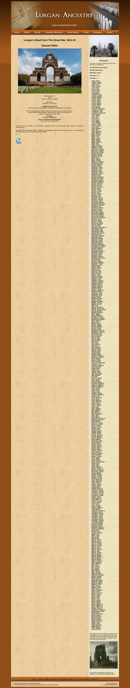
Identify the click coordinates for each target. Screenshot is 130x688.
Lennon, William (96, 104)
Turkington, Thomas (98, 520)
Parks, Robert (96, 381)
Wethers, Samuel (97, 576)
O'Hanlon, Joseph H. (98, 365)
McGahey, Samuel (97, 249)
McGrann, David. (97, 261)
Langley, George (96, 82)
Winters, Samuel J (97, 608)
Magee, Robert (96, 139)
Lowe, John (95, 118)
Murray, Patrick (96, 340)
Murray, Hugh (96, 337)
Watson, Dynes (96, 541)
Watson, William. (97, 555)
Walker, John (95, 534)
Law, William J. (96, 93)
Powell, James (96, 403)
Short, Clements (96, 455)
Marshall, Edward (97, 155)
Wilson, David (96, 591)
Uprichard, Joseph (97, 524)
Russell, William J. (97, 436)
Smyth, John (95, 464)
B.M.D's (27, 32)
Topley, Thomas (96, 506)
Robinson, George (97, 422)
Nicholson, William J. (98, 357)
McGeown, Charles (97, 252)
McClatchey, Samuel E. (98, 203)
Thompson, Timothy (98, 491)
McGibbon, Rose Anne (98, 258)
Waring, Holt (95, 537)
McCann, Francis (97, 185)
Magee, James (96, 135)
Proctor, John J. (96, 406)
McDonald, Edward (97, 238)
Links (76, 679)
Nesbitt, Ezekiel (96, 349)
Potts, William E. (96, 402)
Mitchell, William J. (97, 311)
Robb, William (96, 421)
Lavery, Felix (95, 88)
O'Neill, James (96, 368)
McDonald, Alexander (98, 235)
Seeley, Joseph (96, 443)
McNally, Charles (97, 284)
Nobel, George (96, 358)
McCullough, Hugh (97, 230)
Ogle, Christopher (97, 374)
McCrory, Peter (96, 226)
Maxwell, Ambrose (97, 164)
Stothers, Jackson (97, 476)
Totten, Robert (96, 509)
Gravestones (63, 679)
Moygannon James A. (98, 330)
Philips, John (95, 396)
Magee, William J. (97, 142)
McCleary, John (96, 206)
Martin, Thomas (96, 160)
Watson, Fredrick (97, 542)
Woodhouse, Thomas (98, 611)
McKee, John (95, 269)
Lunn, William (96, 121)
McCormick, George (97, 216)
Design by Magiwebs (112, 683)
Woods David (96, 612)
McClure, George (97, 209)
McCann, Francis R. (97, 187)
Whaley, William (96, 577)
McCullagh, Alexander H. (99, 227)
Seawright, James (97, 441)
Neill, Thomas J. (96, 347)
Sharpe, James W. (97, 450)
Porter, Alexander (97, 397)
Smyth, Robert (96, 466)
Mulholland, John (97, 333)
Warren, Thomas (96, 540)
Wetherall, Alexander (98, 575)
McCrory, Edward (97, 224)
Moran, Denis (96, 322)
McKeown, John (96, 272)
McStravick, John (97, 294)
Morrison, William (97, 326)
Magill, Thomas (96, 145)
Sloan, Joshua (96, 457)
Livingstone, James (97, 110)
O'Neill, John (95, 369)
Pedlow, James (96, 392)
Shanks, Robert (96, 449)
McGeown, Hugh (96, 255)
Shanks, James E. (97, 446)
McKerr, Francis (96, 273)
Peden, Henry (96, 390)
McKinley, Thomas (97, 277)
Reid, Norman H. (96, 413)
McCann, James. (96, 189)
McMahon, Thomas (97, 280)
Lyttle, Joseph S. (97, 131)
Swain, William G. (97, 480)
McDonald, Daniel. (97, 237)
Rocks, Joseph (96, 425)
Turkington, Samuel (97, 519)
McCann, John (96, 192)
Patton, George (96, 388)
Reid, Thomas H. (96, 414)
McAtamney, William (98, 177)
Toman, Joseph (96, 502)
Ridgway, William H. (97, 420)
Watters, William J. (97, 561)
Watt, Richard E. (96, 558)
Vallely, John (95, 530)
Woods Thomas (96, 618)
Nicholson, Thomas (97, 355)
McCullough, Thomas (98, 233)
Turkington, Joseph (97, 515)
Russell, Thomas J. (97, 435)
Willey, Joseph (96, 586)
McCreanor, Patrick (97, 223)
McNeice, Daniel (96, 289)
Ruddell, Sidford (96, 432)
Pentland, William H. (98, 395)
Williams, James (96, 587)
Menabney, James (97, 298)
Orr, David (95, 376)
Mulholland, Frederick (98, 332)
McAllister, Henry (97, 174)
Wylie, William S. (97, 628)
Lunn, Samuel (96, 120)
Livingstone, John (97, 111)
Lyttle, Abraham (96, 128)
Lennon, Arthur (96, 99)
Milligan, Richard (97, 304)
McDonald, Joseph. (97, 240)
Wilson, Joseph (96, 600)
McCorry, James (96, 219)
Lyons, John (95, 127)
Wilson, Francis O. (97, 593)
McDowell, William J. (98, 244)
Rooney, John (96, 428)
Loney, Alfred (96, 115)
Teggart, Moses (96, 487)
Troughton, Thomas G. (98, 510)
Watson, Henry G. (97, 545)
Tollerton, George (97, 501)
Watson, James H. (97, 549)
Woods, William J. (97, 619)
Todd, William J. (96, 499)
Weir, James (95, 565)
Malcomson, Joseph (98, 149)
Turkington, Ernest (97, 512)
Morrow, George (96, 328)
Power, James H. (97, 404)
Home (34, 679)
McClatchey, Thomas (98, 205)
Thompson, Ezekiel (97, 489)
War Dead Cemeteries (96, 70)
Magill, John (95, 143)
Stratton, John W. (97, 477)
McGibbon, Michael (97, 256)
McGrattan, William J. (98, 262)
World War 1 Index (95, 73)
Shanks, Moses (96, 448)
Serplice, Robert (96, 445)
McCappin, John (96, 196)
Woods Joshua (96, 615)
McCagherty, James (97, 180)
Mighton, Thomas (97, 302)
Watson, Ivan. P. (96, 547)
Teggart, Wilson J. (97, 488)
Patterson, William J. (98, 386)
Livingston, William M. (98, 108)
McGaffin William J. (97, 248)
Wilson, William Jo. (97, 607)
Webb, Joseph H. (97, 562)
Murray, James (96, 339)
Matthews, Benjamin (98, 162)
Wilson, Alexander (97, 590)
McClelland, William (97, 208)
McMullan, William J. (98, 282)
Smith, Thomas (96, 460)
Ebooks (109, 32)
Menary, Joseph (96, 300)
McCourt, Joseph (97, 222)
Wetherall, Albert (97, 573)
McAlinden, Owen (97, 171)
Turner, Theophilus (97, 523)
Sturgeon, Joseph (97, 478)
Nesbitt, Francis (96, 350)
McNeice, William (97, 291)
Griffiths (46, 679)
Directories (54, 679)
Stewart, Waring (96, 473)
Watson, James (96, 548)
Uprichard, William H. (98, 529)
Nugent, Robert (96, 360)
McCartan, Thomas (97, 199)
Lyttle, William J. (96, 132)
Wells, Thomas (96, 572)
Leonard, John (96, 106)
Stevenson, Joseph (97, 471)
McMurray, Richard (97, 283)
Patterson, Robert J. (98, 385)
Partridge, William (97, 382)
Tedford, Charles (97, 484)
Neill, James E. (96, 344)
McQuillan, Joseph (97, 293)
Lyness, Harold (96, 124)
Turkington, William (97, 522)
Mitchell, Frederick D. (98, 308)
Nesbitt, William (96, 354)
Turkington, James (97, 516)
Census (16, 32)
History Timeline (73, 32)
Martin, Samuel (96, 159)
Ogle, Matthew (96, 375)
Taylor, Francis (96, 482)
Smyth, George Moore (98, 462)
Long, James (95, 117)
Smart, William (96, 459)
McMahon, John (96, 279)
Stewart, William (96, 474)
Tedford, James (96, 485)
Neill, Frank (95, 342)
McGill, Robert (96, 259)
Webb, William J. (97, 563)
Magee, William (96, 141)
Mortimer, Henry (96, 329)
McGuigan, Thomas (97, 263)
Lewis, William (96, 107)
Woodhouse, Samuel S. (98, 609)
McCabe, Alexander (97, 178)
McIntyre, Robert (97, 268)
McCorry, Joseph (97, 220)
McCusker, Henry (97, 234)
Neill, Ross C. (96, 346)
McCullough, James (97, 231)
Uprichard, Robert (97, 526)
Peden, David (96, 389)
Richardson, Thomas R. (99, 418)
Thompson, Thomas (98, 492)
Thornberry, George (97, 494)
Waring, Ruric (96, 538)
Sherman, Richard (97, 453)
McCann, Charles (97, 184)
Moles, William (96, 314)
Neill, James (95, 343)
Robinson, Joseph (97, 424)
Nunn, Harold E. (96, 361)
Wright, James (96, 622)
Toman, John (95, 503)
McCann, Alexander (97, 182)
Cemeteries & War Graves (54, 32)
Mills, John (95, 305)
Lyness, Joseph (96, 125)
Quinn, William (96, 410)
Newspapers (98, 32)
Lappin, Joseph (96, 83)
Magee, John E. (96, 138)
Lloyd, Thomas (96, 114)
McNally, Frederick (97, 286)
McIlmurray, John (97, 265)
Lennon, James (96, 100)
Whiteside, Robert (97, 582)
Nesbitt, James (96, 351)
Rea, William (95, 411)
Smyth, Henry (96, 463)
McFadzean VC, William (99, 245)
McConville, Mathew (98, 213)
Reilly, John (95, 416)
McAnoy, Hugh (96, 175)
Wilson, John (95, 598)
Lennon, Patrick (96, 103)
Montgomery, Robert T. (98, 319)
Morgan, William (96, 325)
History (87, 679)
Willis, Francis (96, 589)
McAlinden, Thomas (97, 173)
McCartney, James (97, 201)
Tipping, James (96, 496)
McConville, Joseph (97, 212)
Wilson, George (96, 594)
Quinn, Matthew (96, 409)
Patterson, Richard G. (98, 383)
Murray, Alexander (97, 335)
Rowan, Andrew (96, 429)
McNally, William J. (97, 287)
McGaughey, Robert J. (98, 251)
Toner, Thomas (96, 505)
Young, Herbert (96, 629)
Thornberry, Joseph (97, 495)
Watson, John (96, 551)
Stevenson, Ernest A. (98, 470)
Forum (81, 679)
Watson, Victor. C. (97, 554)
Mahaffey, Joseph (97, 148)
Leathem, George (97, 95)
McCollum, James (97, 210)
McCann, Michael (97, 194)
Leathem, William (97, 97)
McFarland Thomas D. (98, 247)
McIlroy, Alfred (96, 266)
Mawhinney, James (97, 163)
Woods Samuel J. (97, 616)
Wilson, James (96, 596)
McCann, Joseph (97, 191)
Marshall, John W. (97, 156)
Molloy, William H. (97, 315)
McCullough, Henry (97, 229)
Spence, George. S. (97, 469)
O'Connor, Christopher (98, 362)
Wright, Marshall (96, 625)
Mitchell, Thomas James (99, 309)
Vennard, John (96, 531)
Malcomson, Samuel (98, 150)
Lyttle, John (95, 129)
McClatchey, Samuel (98, 202)
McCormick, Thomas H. (99, 217)
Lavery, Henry (96, 89)
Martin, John (95, 157)
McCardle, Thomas (97, 198)
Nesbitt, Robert (96, 353)
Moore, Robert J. (97, 321)
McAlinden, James (97, 167)
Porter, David (95, 399)
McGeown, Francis (97, 254)
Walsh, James (96, 536)
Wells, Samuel (96, 570)
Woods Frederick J (97, 614)
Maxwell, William (97, 166)
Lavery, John (95, 92)
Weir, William (95, 569)
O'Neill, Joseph (96, 371)
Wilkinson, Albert (97, 583)
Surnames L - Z (94, 78)
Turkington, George (97, 513)
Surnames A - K (94, 75)
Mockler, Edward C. (97, 312)
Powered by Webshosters (110, 684)
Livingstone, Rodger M (98, 113)
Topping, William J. (97, 508)
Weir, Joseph (95, 568)
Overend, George (97, 378)
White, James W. (96, 579)
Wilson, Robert (96, 601)
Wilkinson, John (96, 584)
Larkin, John (95, 85)
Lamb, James (96, 81)
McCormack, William (98, 215)
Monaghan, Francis (97, 316)
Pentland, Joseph (97, 393)
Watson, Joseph (96, 552)
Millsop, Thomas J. (97, 307)
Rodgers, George (97, 427)
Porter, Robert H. (97, 400)
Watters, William (96, 559)
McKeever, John (96, 270)
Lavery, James (96, 90)
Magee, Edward (96, 134)
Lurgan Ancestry (24, 683)
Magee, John (95, 136)
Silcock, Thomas (97, 456)
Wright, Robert (96, 626)
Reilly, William (96, 417)
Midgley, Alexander (97, 301)
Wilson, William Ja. (97, 604)
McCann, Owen (96, 195)
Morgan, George (96, 323)
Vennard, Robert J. (97, 533)
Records (37, 32)
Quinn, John (95, 407)
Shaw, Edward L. (97, 452)
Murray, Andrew (96, 336)
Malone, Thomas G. (97, 153)
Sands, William (96, 439)
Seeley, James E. (97, 442)
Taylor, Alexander (97, 481)
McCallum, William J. (98, 181)
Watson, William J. (97, 556)
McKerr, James (96, 275)
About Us (52, 684)
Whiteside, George (97, 580)
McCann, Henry (96, 188)
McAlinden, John (97, 170)
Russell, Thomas (97, 434)
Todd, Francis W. (97, 498)
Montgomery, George (98, 318)
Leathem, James (96, 96)
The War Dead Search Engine (98, 67)
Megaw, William (96, 297)
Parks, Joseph (96, 379)
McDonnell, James (97, 241)
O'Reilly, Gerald (96, 372)
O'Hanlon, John (96, 364)
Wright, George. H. (97, 621)
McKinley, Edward (97, 276)
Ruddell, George (96, 431)
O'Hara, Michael (96, 367)
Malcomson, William (98, 152)
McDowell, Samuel (97, 242)
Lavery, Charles (96, 86)
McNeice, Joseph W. (98, 290)
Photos (86, 32)
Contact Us (94, 679)
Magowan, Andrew (97, 146)
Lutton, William (96, 122)
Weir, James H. (96, 566)
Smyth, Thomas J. (97, 467)
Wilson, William (96, 603)
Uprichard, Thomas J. (98, 527)
